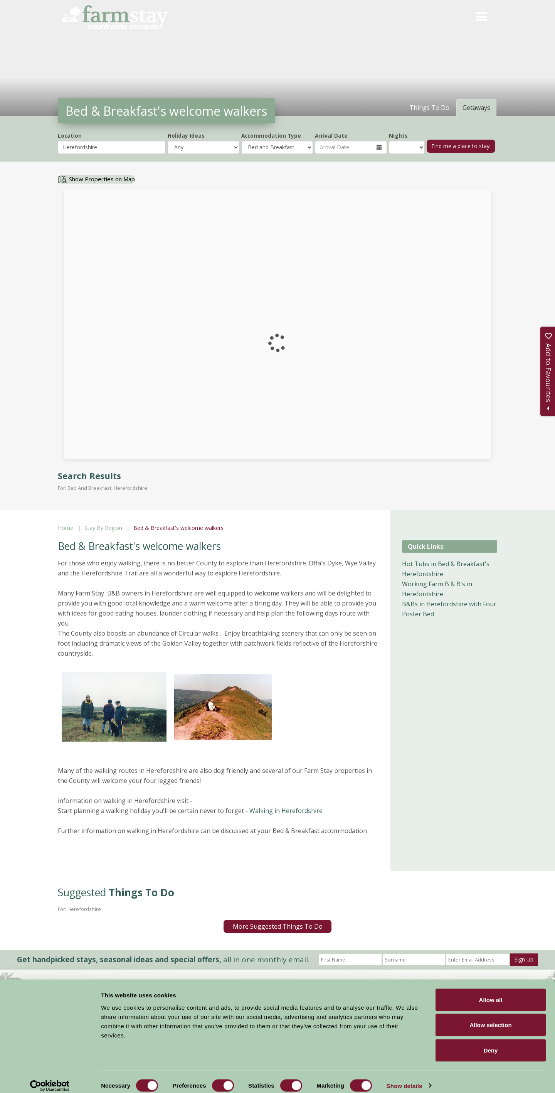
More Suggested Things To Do (278, 926)
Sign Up (524, 959)
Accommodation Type (271, 135)
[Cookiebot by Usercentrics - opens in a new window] (50, 1078)
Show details (404, 1077)
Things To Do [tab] (429, 107)
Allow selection (490, 1017)
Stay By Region (103, 527)
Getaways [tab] (476, 107)
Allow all (491, 991)
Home (65, 527)
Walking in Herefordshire (286, 810)
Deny (491, 1042)
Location (70, 135)
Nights (398, 135)
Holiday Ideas (186, 135)
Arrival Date (331, 135)
